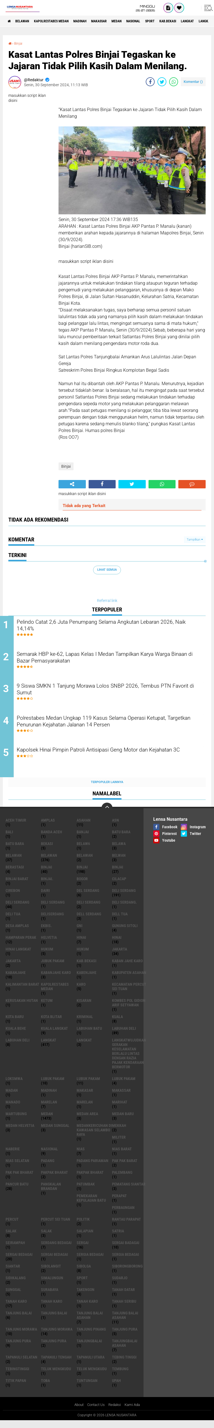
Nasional (162, 21)
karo (81, 991)
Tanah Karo (87, 1308)
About (77, 1412)
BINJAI (117, 874)
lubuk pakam (52, 1085)
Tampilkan (195, 539)
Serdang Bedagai (56, 1249)
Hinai (116, 944)
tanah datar (123, 1296)
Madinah (96, 21)
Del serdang (88, 897)
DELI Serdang (53, 909)
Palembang (122, 1179)
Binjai (19, 43)
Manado (13, 1109)
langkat (48, 1047)
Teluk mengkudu (92, 1376)
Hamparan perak (21, 944)
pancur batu (17, 1191)
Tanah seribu (124, 1308)
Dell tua (120, 921)
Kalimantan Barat (22, 991)
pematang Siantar (128, 1191)
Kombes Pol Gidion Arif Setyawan (128, 1009)
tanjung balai (19, 1320)
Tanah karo (51, 1308)
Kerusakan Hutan (22, 1007)
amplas (48, 827)
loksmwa (14, 1085)
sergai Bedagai (19, 1261)
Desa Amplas (17, 932)
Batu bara (121, 839)
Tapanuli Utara (90, 1364)
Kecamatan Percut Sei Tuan (129, 993)
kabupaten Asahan (129, 979)
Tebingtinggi (17, 1376)
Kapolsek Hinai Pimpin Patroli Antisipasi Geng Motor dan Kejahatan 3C (103, 761)
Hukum (83, 956)
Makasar (85, 1097)
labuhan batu (89, 1035)
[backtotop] (107, 815)
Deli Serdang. (124, 909)
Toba (45, 1387)
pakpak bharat (54, 1179)
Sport (182, 21)
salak (11, 1238)
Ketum (47, 1007)
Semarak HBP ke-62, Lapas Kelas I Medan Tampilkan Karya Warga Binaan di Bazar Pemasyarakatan (106, 660)
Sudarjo (119, 1285)
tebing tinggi (124, 1364)
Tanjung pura (18, 1348)
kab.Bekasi (86, 968)
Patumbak (86, 1191)
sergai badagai (125, 1249)
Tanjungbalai (89, 1348)
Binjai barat (17, 886)
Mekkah (119, 1132)
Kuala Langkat (54, 1035)
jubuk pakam (52, 968)
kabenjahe (86, 979)
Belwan (119, 862)
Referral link (107, 600)
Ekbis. (46, 932)
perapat (119, 1203)
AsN (115, 827)
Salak (46, 1238)
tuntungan (87, 1387)
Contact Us (95, 1412)
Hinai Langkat (18, 956)
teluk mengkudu (56, 1376)
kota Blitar (51, 1023)
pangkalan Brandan (51, 1193)
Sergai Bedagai (54, 1261)
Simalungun (52, 1285)
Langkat (84, 1047)
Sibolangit (51, 1273)
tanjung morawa (21, 1336)
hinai (81, 944)
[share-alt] (72, 484)
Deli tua (13, 921)
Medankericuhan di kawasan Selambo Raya (94, 1137)
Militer (119, 1144)
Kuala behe (16, 1035)
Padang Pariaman (92, 1167)
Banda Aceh (51, 839)
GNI (79, 932)
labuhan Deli (124, 1035)
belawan (14, 862)
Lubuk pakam (123, 1085)
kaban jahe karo (127, 968)
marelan (49, 1109)
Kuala (117, 1023)
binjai (46, 874)
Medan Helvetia (20, 1132)
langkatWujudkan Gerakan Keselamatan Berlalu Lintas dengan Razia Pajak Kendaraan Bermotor (129, 1060)
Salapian (85, 1238)
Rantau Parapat (126, 1226)
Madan (12, 1097)
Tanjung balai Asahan (125, 1322)
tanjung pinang (91, 1336)
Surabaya (49, 1296)
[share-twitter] (161, 81)
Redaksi (115, 1412)
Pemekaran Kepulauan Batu (91, 1205)
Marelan (85, 1109)
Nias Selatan (17, 1167)
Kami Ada (134, 1412)
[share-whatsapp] (173, 81)
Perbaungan (123, 1214)
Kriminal (85, 1023)
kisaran (84, 1007)
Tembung (120, 1376)
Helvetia (49, 944)
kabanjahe (16, 979)
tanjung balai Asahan (90, 1322)
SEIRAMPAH (15, 1249)
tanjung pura (124, 1336)
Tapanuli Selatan (21, 1364)
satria (118, 1238)
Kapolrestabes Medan (61, 21)
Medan (141, 21)
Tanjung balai (54, 1320)
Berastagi (15, 874)
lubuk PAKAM (88, 1085)
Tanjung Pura (53, 1348)
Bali (9, 839)
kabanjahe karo (56, 979)
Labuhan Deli (18, 1047)
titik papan (16, 1387)
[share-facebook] (150, 81)
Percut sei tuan (55, 1226)
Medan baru (123, 1121)
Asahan (84, 827)
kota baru (15, 1023)
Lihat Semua (107, 570)
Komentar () (193, 81)
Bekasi (47, 850)
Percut (12, 1226)
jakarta (119, 956)
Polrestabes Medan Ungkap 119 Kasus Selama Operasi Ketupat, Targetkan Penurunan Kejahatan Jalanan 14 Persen (112, 727)
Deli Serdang (17, 909)
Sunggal (13, 1296)
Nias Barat (122, 1156)
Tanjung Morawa (56, 1336)
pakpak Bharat (90, 1179)
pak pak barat (124, 1167)
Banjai (83, 839)
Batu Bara (15, 850)
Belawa (119, 850)
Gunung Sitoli (125, 932)
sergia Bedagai (90, 1261)
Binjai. (47, 886)
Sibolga (84, 1273)
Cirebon (13, 897)
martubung (16, 1121)
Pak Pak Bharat (19, 1179)
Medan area (87, 1121)
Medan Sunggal (55, 1132)
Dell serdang (89, 921)
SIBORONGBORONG (127, 1273)
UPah (116, 1387)
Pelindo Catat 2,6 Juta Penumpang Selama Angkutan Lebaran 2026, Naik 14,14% (110, 626)
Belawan (49, 862)
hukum (47, 956)
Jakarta (13, 968)
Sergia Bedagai (125, 1261)
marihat (119, 1109)
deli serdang (124, 897)
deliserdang (52, 921)
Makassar (119, 21)
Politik (83, 1226)
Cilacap (119, 886)
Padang (47, 1167)
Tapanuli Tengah (56, 1364)
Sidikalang (16, 1285)
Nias (81, 1156)
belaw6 (83, 850)
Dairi (45, 897)
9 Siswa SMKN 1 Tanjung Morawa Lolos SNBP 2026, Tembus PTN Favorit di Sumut (109, 693)
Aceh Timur (16, 827)
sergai (83, 1249)
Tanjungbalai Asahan (124, 1350)
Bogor (82, 886)
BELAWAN (26, 21)
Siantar (13, 1273)
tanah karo (16, 1308)
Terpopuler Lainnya (107, 789)
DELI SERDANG (88, 909)
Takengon (85, 1296)
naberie (13, 1156)
